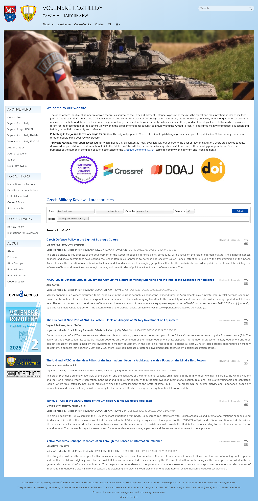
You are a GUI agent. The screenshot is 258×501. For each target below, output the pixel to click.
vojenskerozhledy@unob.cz (222, 482)
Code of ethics (82, 24)
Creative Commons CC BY (139, 149)
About (46, 24)
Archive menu (19, 110)
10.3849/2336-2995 (230, 487)
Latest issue (64, 24)
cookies (134, 497)
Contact (99, 24)
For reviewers (19, 219)
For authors (18, 176)
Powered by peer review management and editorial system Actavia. (129, 492)
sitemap (124, 497)
